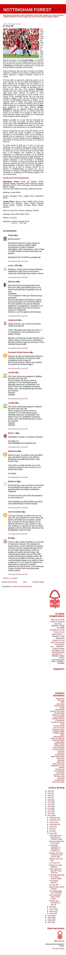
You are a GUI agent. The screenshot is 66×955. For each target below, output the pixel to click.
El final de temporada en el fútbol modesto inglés (56, 876)
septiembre (54, 824)
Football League (58, 731)
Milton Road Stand (57, 756)
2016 (50, 804)
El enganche (59, 720)
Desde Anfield (59, 713)
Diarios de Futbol (58, 715)
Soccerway (60, 773)
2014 (50, 809)
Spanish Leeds (59, 775)
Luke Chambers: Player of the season (55, 897)
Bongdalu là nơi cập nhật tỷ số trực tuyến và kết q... (57, 632)
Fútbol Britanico (58, 737)
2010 (50, 915)
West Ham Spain (58, 782)
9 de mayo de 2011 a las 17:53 (18, 399)
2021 (50, 793)
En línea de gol (59, 726)
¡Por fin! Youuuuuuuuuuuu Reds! (57, 659)
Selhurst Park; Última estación (56, 888)
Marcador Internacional (59, 754)
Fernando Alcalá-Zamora (18, 352)
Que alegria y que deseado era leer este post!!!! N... (58, 652)
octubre (52, 822)
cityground (12, 320)
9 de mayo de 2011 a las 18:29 (18, 477)
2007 (50, 922)
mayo (52, 833)
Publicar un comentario (10, 578)
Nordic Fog (60, 762)
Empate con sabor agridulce (55, 866)
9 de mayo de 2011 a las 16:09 (18, 348)
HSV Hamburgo (58, 747)
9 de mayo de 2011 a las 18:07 (18, 447)
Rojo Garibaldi (59, 771)
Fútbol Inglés (59, 742)
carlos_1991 (13, 265)
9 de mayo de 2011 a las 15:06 (18, 277)
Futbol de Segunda (57, 738)
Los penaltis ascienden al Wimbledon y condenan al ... (55, 848)
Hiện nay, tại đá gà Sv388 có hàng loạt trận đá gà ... (57, 622)
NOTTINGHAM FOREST (27, 9)
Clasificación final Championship (16, 178)
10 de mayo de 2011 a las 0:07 (18, 534)
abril (51, 907)
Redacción (12, 451)
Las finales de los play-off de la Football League (55, 837)
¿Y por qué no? (54, 863)
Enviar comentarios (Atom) (22, 586)
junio (51, 831)
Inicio (25, 582)
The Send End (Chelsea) (59, 777)
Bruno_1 (11, 433)
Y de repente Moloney (53, 881)
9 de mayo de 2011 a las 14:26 (18, 261)
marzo (52, 909)
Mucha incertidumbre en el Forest (56, 842)
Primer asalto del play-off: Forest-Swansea (55, 871)
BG (9, 538)
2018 (50, 800)
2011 (50, 815)
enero (52, 913)
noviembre (54, 820)
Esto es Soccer (58, 728)
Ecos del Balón (59, 717)
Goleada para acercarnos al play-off (54, 902)
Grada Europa (59, 746)
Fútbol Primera (59, 744)
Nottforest (12, 481)
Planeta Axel (59, 769)
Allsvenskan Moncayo (60, 699)
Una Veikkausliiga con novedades (55, 892)
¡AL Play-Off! (53, 885)
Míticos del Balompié (60, 759)
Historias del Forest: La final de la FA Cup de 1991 (56, 854)
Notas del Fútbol (58, 764)
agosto (52, 826)
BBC (62, 702)
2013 (50, 811)
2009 (50, 918)
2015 (50, 807)
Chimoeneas (59, 709)
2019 (50, 798)
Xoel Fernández (14, 512)
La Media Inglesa (58, 749)
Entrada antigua (38, 582)
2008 (50, 920)
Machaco (12, 282)
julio (51, 829)
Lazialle (11, 372)
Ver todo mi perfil (58, 948)
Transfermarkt (59, 780)
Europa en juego (58, 729)
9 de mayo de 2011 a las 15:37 (18, 316)
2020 (50, 795)
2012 (50, 813)
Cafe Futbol (60, 704)
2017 (50, 802)
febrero (52, 911)
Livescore (60, 751)
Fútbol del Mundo (58, 740)
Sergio (11, 235)
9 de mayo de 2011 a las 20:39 (18, 507)
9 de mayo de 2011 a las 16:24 (18, 368)
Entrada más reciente (9, 582)
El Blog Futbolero (58, 718)
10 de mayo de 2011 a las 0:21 (18, 574)
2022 (50, 791)
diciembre (53, 818)
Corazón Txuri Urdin (57, 711)
